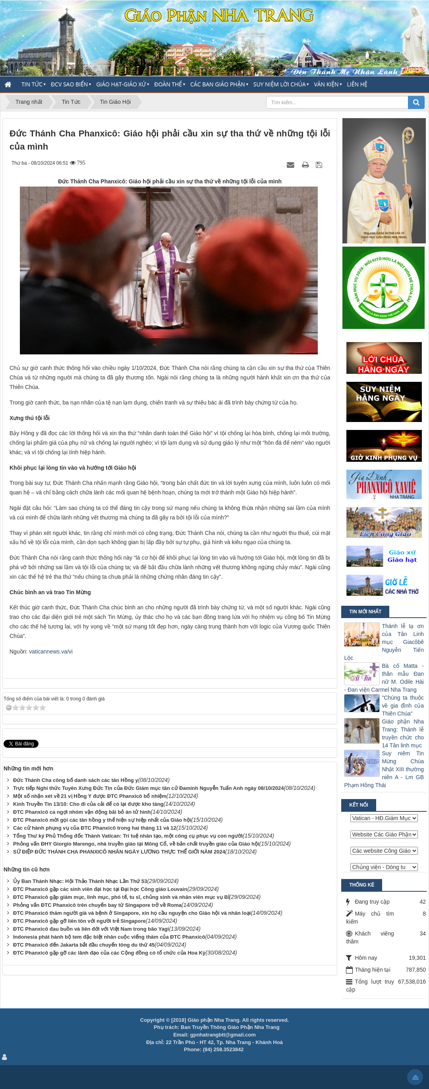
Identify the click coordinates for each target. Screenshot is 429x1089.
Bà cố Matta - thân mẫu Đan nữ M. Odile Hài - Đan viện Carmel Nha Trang (384, 678)
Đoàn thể (168, 84)
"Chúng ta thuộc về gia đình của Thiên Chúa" (403, 705)
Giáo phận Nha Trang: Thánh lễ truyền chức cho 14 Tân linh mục (403, 733)
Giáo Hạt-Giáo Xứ (121, 84)
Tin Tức (32, 84)
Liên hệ (357, 84)
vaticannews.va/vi (51, 651)
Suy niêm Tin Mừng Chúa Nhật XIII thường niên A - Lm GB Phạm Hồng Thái (384, 769)
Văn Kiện (326, 84)
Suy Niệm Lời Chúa (279, 84)
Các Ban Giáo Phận (217, 84)
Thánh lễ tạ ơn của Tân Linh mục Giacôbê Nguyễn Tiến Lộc (384, 642)
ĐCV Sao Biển (69, 84)
